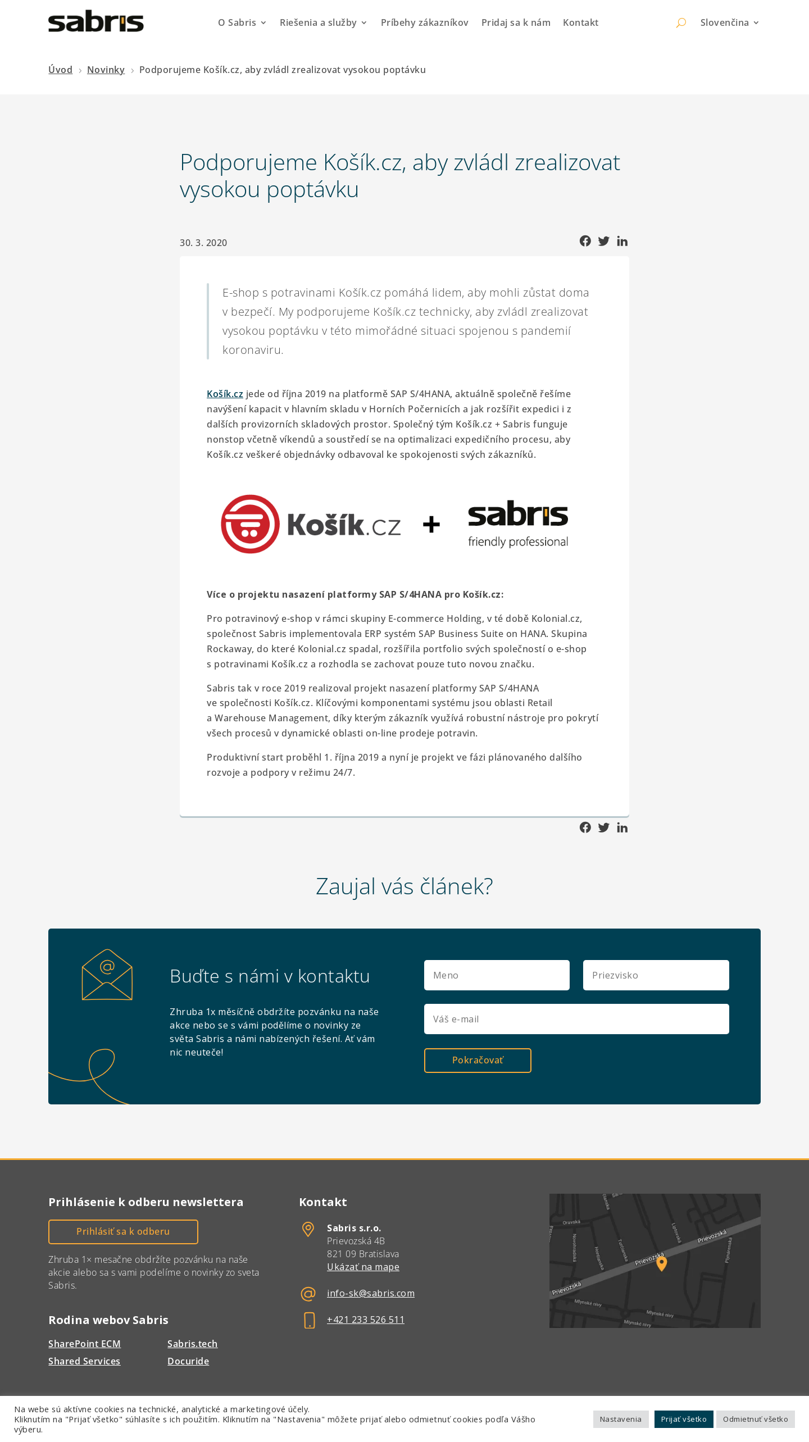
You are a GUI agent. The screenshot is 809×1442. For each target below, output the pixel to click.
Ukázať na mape (363, 1266)
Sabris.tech (192, 1343)
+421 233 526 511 (365, 1319)
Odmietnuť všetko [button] (755, 1419)
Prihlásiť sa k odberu (123, 1231)
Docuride (188, 1360)
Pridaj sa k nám (516, 22)
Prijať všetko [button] (684, 1419)
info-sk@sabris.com (371, 1292)
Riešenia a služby (318, 22)
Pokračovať (477, 1059)
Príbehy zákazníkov (425, 22)
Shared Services (84, 1360)
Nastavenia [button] (621, 1419)
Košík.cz (225, 394)
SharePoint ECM (84, 1343)
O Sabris (237, 22)
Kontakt (581, 22)
